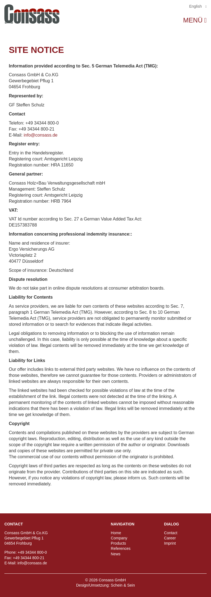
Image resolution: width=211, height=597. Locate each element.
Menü (193, 20)
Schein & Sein (123, 585)
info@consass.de (40, 135)
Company (119, 538)
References (121, 548)
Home (116, 533)
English (196, 6)
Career (170, 538)
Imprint (170, 543)
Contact (170, 533)
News (115, 554)
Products (118, 543)
